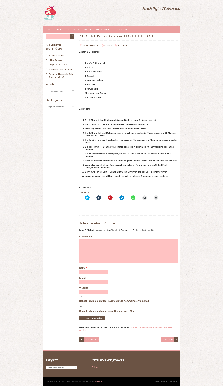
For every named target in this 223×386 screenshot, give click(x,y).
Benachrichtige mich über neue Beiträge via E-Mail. (107, 311)
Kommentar (86, 236)
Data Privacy (123, 29)
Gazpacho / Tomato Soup (60, 69)
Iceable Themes (98, 381)
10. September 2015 (91, 45)
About (60, 29)
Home (48, 29)
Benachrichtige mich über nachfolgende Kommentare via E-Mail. (114, 301)
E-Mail (83, 278)
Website (83, 288)
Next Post (168, 339)
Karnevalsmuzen (56, 55)
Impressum (173, 382)
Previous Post (92, 339)
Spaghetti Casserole (58, 65)
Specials (72, 29)
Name (83, 268)
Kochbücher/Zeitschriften (97, 29)
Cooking (123, 45)
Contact (164, 382)
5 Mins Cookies (55, 60)
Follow (94, 367)
